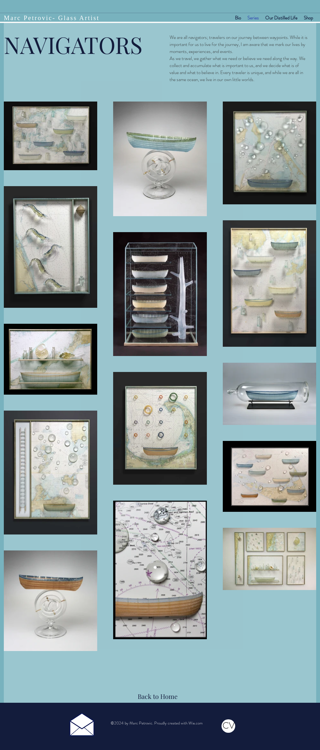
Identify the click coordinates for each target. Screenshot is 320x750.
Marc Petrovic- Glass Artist (51, 17)
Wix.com (195, 723)
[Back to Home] (158, 696)
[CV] (228, 726)
